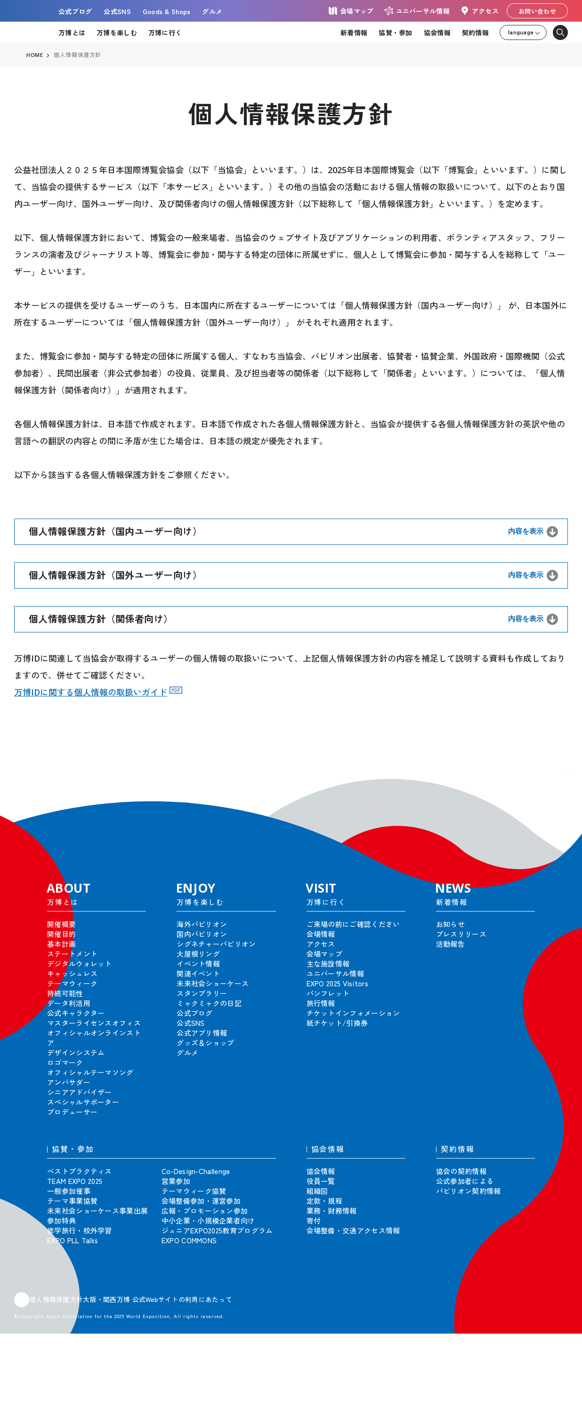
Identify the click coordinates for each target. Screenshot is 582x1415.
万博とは (71, 32)
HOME (34, 55)
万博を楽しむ (117, 32)
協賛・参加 (395, 32)
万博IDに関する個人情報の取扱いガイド (90, 692)
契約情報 (475, 32)
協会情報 (437, 32)
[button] (554, 785)
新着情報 (353, 32)
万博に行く (165, 32)
